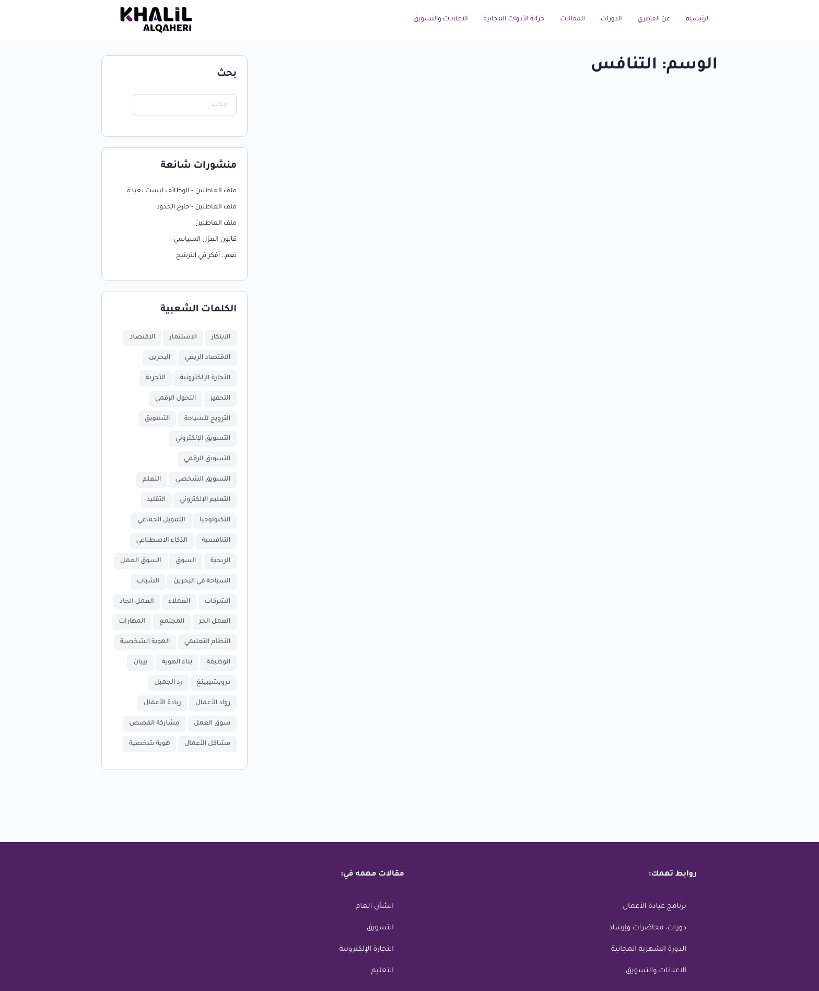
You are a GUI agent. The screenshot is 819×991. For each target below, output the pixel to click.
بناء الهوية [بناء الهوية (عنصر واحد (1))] (177, 662)
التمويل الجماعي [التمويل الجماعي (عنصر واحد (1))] (161, 520)
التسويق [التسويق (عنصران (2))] (157, 419)
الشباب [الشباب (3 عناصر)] (148, 581)
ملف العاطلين (216, 223)
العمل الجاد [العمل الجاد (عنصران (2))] (137, 601)
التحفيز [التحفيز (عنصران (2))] (220, 398)
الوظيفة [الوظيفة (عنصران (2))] (218, 662)
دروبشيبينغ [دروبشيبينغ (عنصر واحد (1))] (213, 682)
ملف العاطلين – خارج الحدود (196, 207)
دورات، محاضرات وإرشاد (647, 928)
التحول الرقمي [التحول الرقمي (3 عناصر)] (175, 398)
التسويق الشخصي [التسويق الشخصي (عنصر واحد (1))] (203, 479)
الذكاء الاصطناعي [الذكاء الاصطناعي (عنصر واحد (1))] (162, 540)
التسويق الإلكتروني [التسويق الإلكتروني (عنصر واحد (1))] (203, 438)
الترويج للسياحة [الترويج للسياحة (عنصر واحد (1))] (207, 419)
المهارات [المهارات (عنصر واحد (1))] (132, 621)
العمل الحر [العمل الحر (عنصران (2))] (215, 621)
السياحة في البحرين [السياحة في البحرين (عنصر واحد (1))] (201, 581)
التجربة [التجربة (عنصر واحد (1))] (156, 378)
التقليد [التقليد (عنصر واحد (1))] (156, 500)
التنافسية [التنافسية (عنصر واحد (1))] (216, 540)
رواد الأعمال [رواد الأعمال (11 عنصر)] (212, 703)
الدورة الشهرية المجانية (648, 949)
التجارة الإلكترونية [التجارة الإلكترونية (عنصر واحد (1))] (205, 378)
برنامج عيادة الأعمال (654, 907)
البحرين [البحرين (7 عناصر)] (159, 358)
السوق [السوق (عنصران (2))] (186, 561)
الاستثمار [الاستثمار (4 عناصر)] (183, 337)
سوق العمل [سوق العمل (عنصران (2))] (212, 723)
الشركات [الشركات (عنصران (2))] (217, 601)
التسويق (380, 928)
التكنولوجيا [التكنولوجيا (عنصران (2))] (215, 520)
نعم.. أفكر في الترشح (206, 256)
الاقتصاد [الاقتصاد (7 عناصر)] (142, 337)
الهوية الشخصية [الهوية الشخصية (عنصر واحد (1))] (145, 642)
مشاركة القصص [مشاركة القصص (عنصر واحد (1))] (155, 723)
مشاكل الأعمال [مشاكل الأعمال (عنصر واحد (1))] (207, 744)
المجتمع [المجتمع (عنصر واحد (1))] (171, 621)
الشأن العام (375, 907)
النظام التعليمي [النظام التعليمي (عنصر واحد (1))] (207, 642)
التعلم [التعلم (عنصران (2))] (152, 479)
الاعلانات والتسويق (656, 971)
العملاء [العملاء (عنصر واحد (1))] (179, 601)
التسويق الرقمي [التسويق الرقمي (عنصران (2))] (207, 459)
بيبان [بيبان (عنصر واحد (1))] (140, 662)
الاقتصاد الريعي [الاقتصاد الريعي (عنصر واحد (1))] (207, 358)
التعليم (382, 971)
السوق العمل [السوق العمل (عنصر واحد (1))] (140, 561)
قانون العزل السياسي (204, 239)
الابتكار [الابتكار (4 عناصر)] (220, 337)
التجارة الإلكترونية (367, 949)
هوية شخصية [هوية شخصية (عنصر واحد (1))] (149, 744)
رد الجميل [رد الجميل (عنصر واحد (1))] (168, 682)
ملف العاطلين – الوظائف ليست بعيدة (182, 191)
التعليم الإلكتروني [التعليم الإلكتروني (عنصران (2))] (205, 500)
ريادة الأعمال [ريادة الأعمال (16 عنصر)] (162, 703)
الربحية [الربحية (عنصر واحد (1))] (220, 561)
